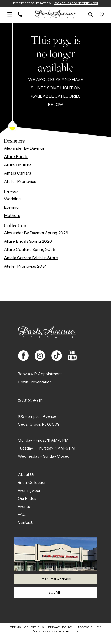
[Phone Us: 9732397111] (20, 15)
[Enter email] (55, 580)
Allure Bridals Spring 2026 (28, 241)
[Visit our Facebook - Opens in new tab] (23, 355)
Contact (25, 522)
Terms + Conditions (27, 630)
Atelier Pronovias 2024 (25, 266)
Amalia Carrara (17, 173)
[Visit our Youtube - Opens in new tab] (72, 355)
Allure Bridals (16, 156)
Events (24, 507)
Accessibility (89, 630)
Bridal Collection (32, 482)
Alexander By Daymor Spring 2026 (36, 233)
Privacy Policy (60, 630)
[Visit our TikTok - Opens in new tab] (56, 355)
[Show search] (90, 15)
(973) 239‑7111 (30, 400)
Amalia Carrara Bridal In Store (31, 258)
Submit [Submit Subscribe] (55, 595)
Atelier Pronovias (20, 181)
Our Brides (27, 498)
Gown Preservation (35, 382)
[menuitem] (9, 15)
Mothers (12, 215)
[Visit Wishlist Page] (101, 15)
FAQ (22, 514)
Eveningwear (29, 491)
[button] (9, 15)
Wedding (12, 199)
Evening (11, 207)
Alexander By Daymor (24, 148)
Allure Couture (18, 165)
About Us (26, 475)
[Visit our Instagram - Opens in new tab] (39, 355)
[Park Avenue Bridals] (55, 15)
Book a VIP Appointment (40, 374)
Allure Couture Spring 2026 (29, 249)
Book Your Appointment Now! (77, 3)
